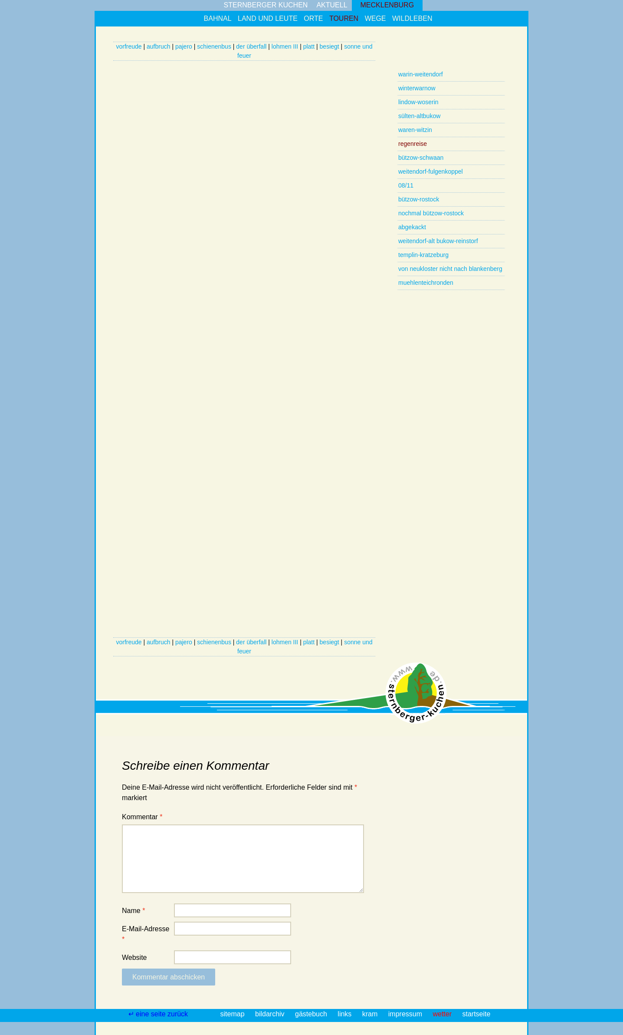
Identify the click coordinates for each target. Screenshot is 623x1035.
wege (375, 18)
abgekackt (412, 227)
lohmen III (285, 46)
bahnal (218, 18)
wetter (443, 1014)
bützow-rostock (418, 199)
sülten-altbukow (419, 115)
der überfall (251, 46)
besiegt (329, 46)
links (345, 1014)
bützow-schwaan (420, 157)
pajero (183, 46)
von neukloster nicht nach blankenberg (450, 268)
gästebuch (312, 1014)
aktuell (331, 5)
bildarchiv (270, 1014)
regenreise (412, 143)
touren (343, 18)
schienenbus (214, 46)
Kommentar (142, 817)
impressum (406, 1014)
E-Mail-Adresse (145, 934)
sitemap (233, 1014)
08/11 (405, 185)
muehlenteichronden (425, 282)
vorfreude (128, 46)
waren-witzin (415, 129)
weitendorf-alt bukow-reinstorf (438, 240)
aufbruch (158, 46)
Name (133, 910)
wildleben (412, 18)
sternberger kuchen (266, 5)
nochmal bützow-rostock (431, 213)
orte (313, 18)
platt (309, 46)
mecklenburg (387, 5)
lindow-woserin (418, 102)
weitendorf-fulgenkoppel (430, 171)
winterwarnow (417, 88)
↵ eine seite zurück (159, 1014)
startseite (476, 1014)
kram (371, 1014)
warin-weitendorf (420, 74)
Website (134, 957)
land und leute (268, 18)
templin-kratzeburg (423, 254)
